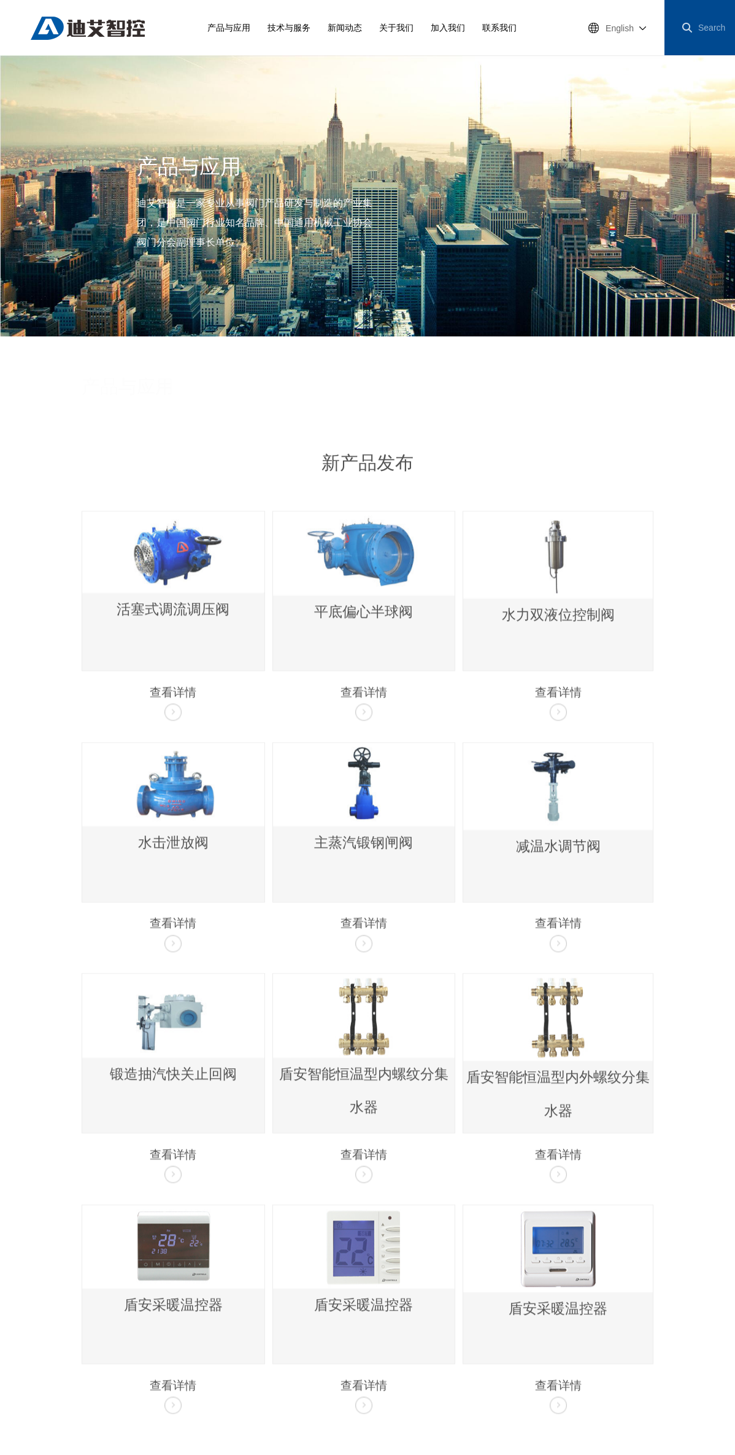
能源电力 (591, 395)
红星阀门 (351, 1346)
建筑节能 (414, 395)
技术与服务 (288, 28)
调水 (298, 395)
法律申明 (91, 1346)
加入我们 (448, 28)
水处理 (374, 395)
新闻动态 (345, 28)
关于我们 (396, 28)
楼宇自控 (458, 395)
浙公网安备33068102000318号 (66, 1398)
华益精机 (289, 1346)
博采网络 (60, 1382)
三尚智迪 (496, 1346)
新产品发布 (258, 395)
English (620, 28)
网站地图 (28, 1346)
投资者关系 (158, 1346)
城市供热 (502, 395)
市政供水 (334, 395)
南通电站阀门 (423, 1346)
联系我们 (499, 28)
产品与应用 (228, 28)
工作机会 (226, 1346)
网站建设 (24, 1382)
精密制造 (635, 395)
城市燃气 (546, 395)
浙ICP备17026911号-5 (223, 1366)
